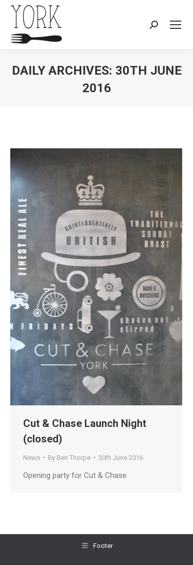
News (31, 457)
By (69, 457)
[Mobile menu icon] (175, 25)
